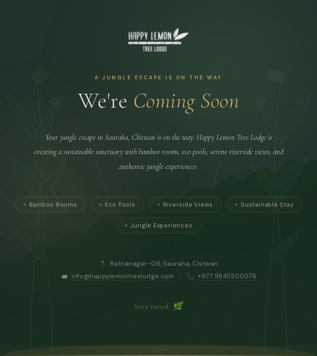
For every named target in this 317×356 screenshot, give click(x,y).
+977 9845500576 (227, 279)
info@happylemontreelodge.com (123, 279)
